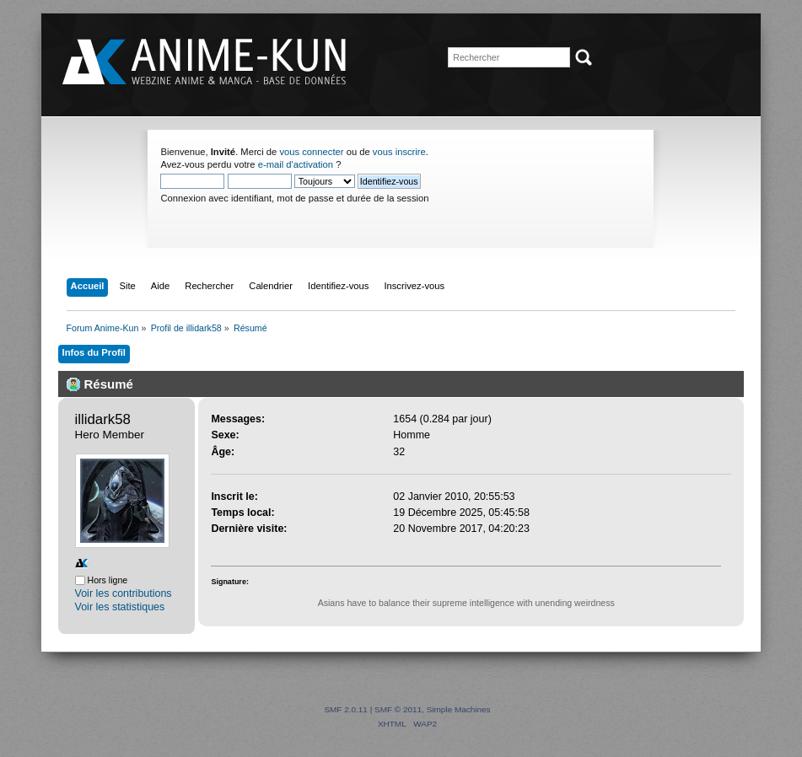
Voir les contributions (123, 593)
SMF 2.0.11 (346, 709)
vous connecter (311, 152)
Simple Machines (459, 709)
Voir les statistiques (120, 607)
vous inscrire (399, 152)
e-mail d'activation (295, 164)
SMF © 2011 (398, 709)
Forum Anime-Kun (205, 63)
